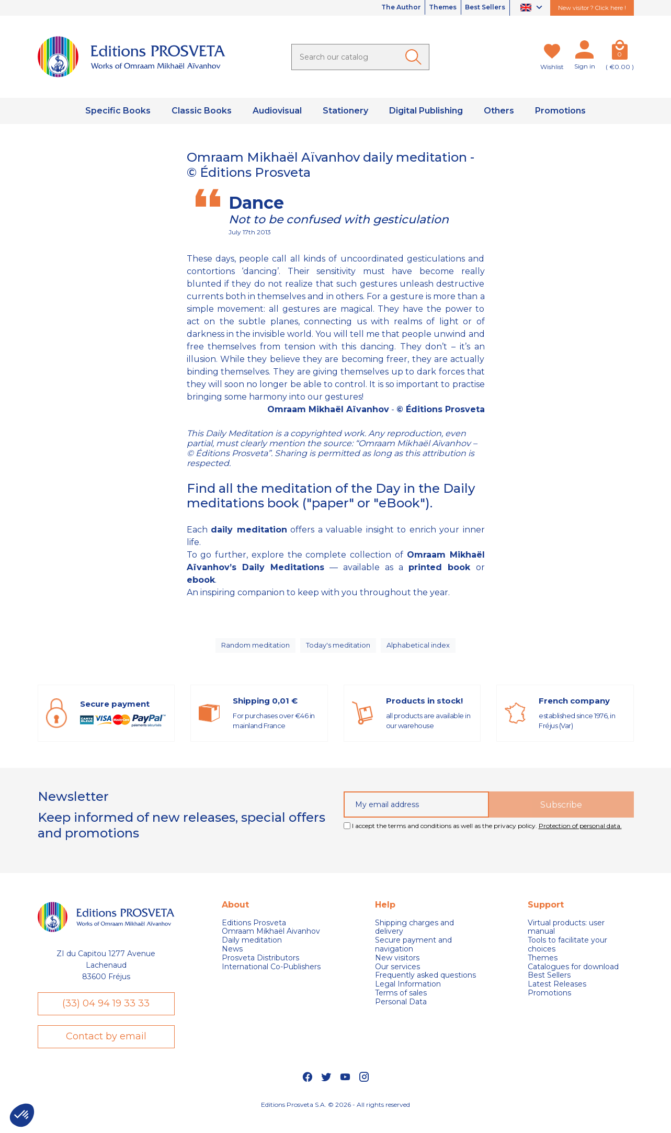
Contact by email (106, 1050)
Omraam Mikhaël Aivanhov (271, 939)
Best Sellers (480, 8)
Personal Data (401, 1009)
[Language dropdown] (532, 8)
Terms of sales (401, 1000)
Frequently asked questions (425, 983)
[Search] (360, 57)
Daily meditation (252, 948)
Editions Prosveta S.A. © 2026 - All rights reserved (335, 1120)
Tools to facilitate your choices (567, 952)
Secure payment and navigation (413, 952)
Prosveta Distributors (260, 965)
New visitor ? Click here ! (592, 8)
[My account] (584, 51)
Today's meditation (339, 649)
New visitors (397, 965)
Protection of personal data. (580, 834)
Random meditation (255, 649)
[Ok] (415, 57)
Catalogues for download (573, 974)
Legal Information (408, 992)
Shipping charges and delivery (414, 935)
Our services (397, 974)
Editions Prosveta (254, 930)
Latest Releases (557, 992)
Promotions (549, 1000)
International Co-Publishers (271, 974)
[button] (22, 1115)
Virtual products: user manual (566, 935)
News (232, 957)
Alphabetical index (421, 649)
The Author (379, 8)
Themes (429, 8)
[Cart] (620, 52)
